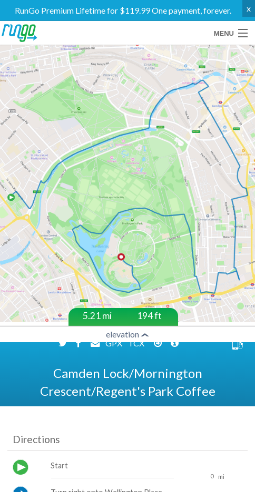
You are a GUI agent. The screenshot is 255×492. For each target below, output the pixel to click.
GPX (114, 360)
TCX (137, 360)
